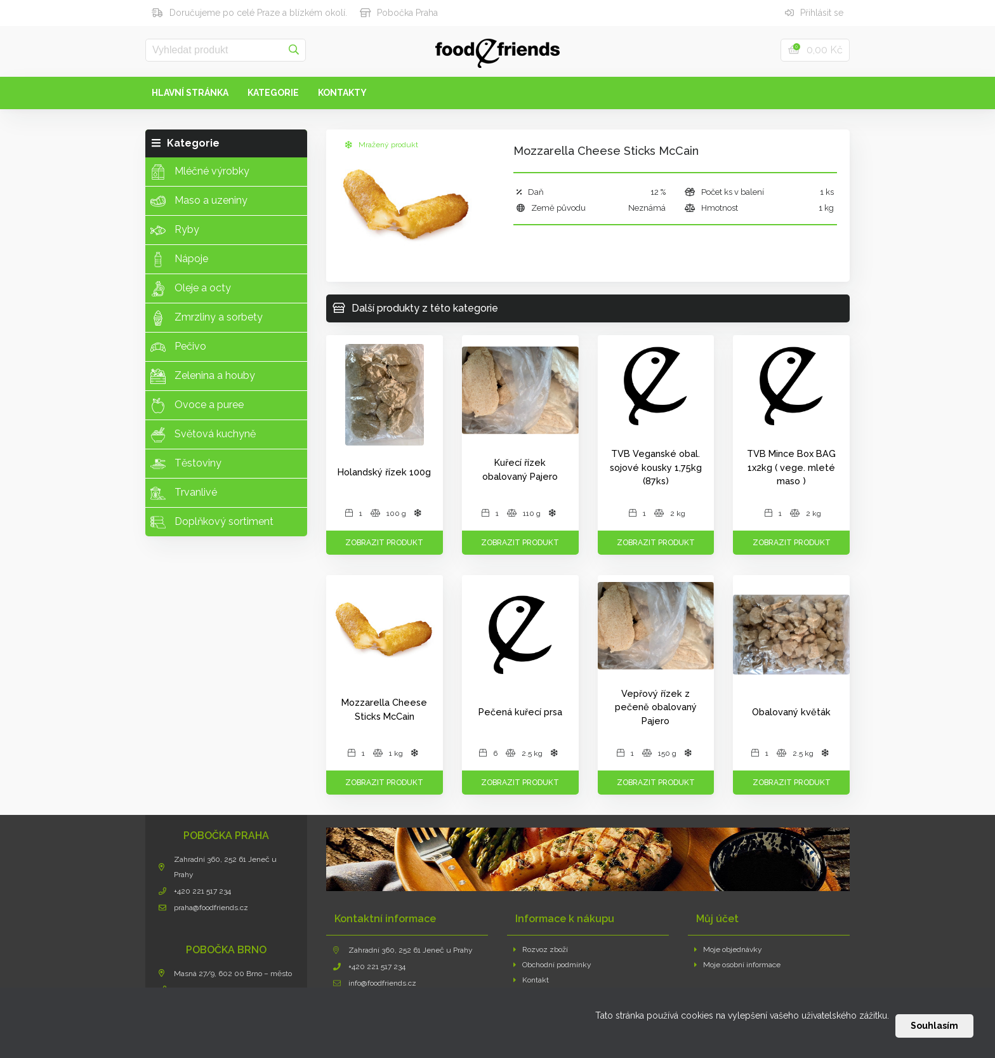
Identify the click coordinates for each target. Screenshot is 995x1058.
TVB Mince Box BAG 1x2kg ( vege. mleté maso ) (791, 467)
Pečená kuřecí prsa (520, 711)
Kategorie (273, 93)
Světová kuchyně (203, 434)
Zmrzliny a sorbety (206, 318)
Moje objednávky (728, 949)
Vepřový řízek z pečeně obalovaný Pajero (656, 707)
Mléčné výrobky (199, 172)
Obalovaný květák (791, 711)
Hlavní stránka (190, 93)
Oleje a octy (190, 288)
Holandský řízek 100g (384, 471)
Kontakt (531, 979)
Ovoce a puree (197, 405)
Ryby (174, 230)
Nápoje (179, 259)
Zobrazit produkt (384, 542)
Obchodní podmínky (552, 964)
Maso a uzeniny (198, 201)
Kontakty (342, 93)
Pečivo (178, 347)
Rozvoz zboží (541, 949)
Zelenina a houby (202, 376)
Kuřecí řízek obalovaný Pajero (520, 469)
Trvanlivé (183, 493)
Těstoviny (185, 464)
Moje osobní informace (737, 964)
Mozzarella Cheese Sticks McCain (384, 709)
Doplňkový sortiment (211, 522)
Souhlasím (934, 1026)
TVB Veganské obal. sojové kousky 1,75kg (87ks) (656, 467)
